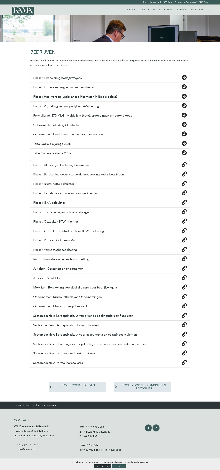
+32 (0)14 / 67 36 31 (28, 445)
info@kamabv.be (26, 449)
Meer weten (102, 466)
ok (119, 466)
